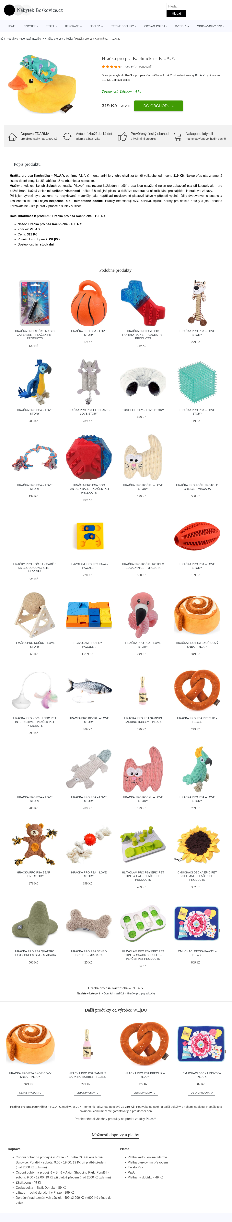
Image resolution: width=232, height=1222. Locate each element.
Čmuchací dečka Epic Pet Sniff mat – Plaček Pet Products (197, 876)
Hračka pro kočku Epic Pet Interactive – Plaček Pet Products (34, 722)
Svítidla (181, 26)
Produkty (11, 38)
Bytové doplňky (122, 26)
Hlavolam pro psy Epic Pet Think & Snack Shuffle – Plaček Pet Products (143, 955)
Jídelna (95, 26)
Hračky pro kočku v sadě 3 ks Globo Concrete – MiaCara (34, 568)
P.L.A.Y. (200, 75)
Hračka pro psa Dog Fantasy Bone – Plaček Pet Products (143, 334)
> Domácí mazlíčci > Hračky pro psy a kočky (46, 38)
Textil (50, 26)
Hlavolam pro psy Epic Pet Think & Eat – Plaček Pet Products (143, 876)
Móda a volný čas (209, 26)
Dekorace (72, 26)
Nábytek (30, 26)
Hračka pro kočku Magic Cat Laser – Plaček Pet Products (35, 334)
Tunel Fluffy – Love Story (143, 410)
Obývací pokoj (154, 26)
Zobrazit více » (121, 79)
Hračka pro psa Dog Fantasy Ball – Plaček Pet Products (88, 489)
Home (12, 26)
